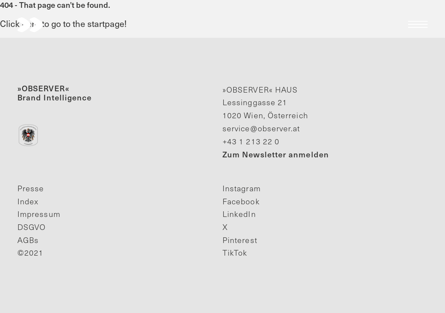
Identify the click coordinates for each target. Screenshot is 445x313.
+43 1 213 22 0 (250, 141)
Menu (418, 24)
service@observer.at (261, 128)
